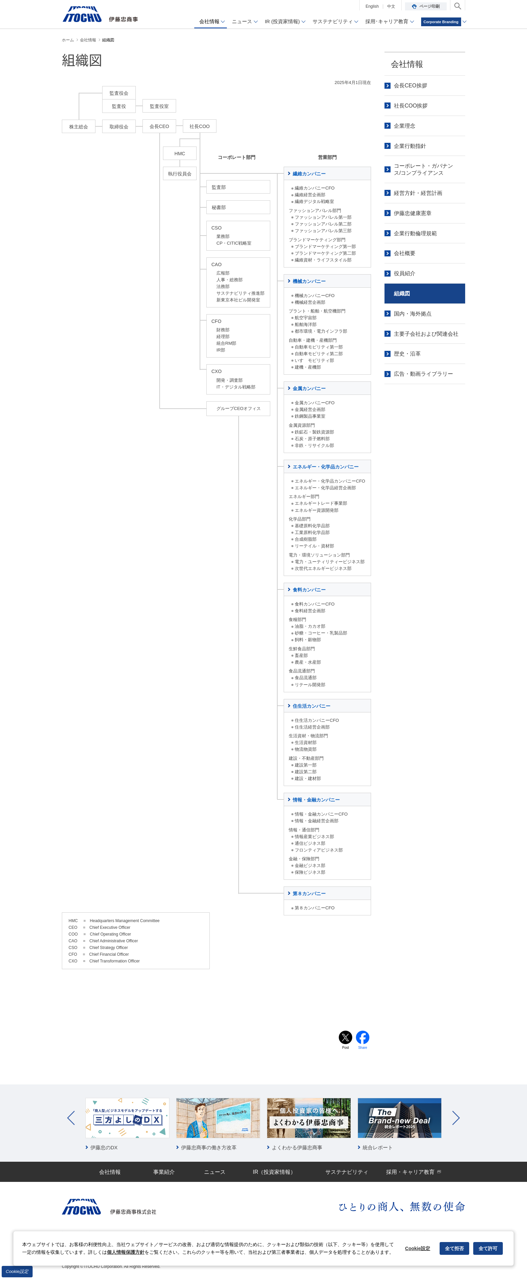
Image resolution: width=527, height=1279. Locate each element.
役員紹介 (404, 273)
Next (456, 1118)
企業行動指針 (410, 146)
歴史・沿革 (407, 354)
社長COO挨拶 (411, 106)
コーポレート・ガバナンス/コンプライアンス (423, 169)
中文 (391, 6)
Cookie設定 (17, 1271)
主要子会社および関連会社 (426, 334)
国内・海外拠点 (413, 314)
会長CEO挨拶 (410, 85)
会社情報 (407, 64)
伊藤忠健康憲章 (413, 213)
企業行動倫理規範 (415, 233)
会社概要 (404, 253)
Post (345, 1047)
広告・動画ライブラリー (423, 374)
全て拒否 (454, 1248)
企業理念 (404, 126)
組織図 (402, 293)
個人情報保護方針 (126, 1252)
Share (362, 1047)
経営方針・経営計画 (418, 193)
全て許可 (488, 1248)
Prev (71, 1118)
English (372, 6)
